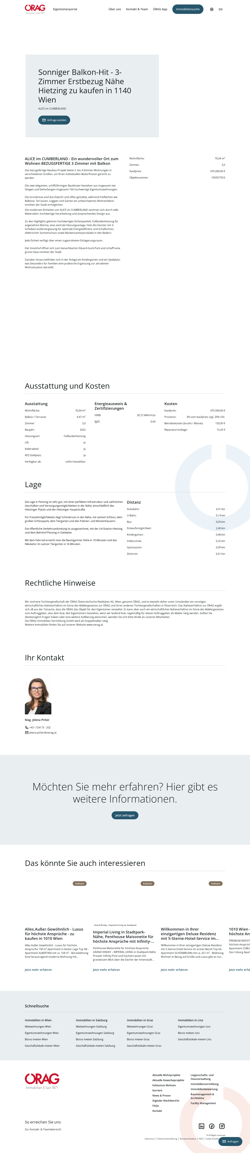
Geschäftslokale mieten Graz (144, 1045)
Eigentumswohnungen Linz (194, 1026)
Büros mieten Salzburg (89, 1039)
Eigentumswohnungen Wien (42, 1033)
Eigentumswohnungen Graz (143, 1033)
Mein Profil (211, 10)
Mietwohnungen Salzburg (91, 1026)
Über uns (115, 9)
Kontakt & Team (137, 9)
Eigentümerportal (65, 9)
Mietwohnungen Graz (140, 1026)
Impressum (150, 1138)
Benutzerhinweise (188, 1138)
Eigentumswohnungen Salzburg (95, 1033)
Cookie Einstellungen (214, 1138)
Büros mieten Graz (138, 1039)
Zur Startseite (35, 9)
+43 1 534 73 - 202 (40, 727)
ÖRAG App (160, 9)
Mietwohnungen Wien (38, 1026)
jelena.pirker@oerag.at (43, 732)
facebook (212, 1126)
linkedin (201, 1126)
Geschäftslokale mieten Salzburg (95, 1045)
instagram (222, 1126)
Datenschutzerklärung (167, 1138)
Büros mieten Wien (36, 1039)
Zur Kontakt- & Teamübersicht (43, 1129)
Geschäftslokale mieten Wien (42, 1045)
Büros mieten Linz (189, 1033)
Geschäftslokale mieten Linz (194, 1039)
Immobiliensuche (188, 9)
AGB (201, 1138)
